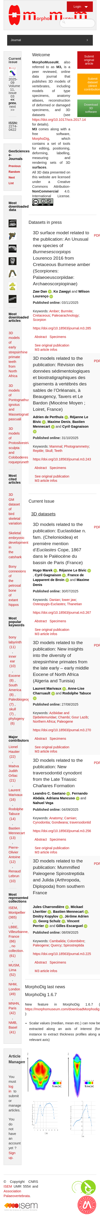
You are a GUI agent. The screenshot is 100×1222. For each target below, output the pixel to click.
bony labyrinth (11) (15, 642)
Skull (48, 451)
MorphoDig (40, 138)
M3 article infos (46, 349)
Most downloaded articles (19, 317)
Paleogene (65, 721)
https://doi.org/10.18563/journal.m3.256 (62, 831)
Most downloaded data (19, 206)
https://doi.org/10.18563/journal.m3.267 (62, 612)
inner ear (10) (12, 661)
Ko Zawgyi (62, 291)
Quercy (56, 945)
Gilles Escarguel (69, 926)
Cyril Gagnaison (75, 426)
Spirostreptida (73, 945)
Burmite (66, 311)
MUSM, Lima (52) (14, 970)
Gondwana (60, 822)
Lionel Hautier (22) (14, 751)
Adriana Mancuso (60, 798)
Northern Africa (44, 721)
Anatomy (55, 818)
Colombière (75, 941)
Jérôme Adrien (77, 916)
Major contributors (19, 738)
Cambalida (57, 941)
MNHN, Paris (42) (14, 1008)
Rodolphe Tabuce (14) (16, 813)
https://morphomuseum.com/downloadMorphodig (62, 1009)
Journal (16, 40)
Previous (15, 166)
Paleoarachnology (65, 315)
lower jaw (69, 600)
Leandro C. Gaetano (49, 793)
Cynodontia (41, 822)
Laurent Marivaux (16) (15, 794)
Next (12, 177)
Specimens (58, 337)
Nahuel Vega (43, 803)
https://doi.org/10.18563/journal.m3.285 (62, 328)
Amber (54, 311)
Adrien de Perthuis (48, 417)
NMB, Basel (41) (13, 1027)
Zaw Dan (40, 291)
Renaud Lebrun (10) (15, 876)
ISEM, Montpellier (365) (17, 912)
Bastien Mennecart (68, 911)
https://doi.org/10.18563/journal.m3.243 (62, 459)
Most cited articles (15, 479)
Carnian (70, 818)
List (11, 183)
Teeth (58, 451)
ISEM (8, 1186)
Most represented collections (18, 898)
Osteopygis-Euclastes (49, 604)
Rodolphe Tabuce (77, 693)
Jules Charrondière (48, 907)
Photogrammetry (76, 446)
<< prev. (12, 101)
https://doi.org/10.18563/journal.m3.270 (62, 730)
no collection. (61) (16, 950)
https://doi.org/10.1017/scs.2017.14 (59, 120)
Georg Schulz (49, 921)
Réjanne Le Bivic (72, 570)
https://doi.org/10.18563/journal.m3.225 (62, 954)
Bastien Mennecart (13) (17, 833)
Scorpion (39, 320)
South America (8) (15, 690)
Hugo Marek (43, 570)
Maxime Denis (58, 422)
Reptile (38, 451)
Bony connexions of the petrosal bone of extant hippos (17, 586)
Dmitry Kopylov (45, 916)
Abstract (41, 337)
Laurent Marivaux (47, 688)
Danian (54, 600)
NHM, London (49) (14, 989)
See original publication (52, 345)
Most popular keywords (16, 621)
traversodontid (80, 822)
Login (77, 6)
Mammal (55, 446)
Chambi (64, 717)
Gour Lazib (80, 717)
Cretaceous (41, 315)
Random (14, 171)
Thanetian (74, 604)
